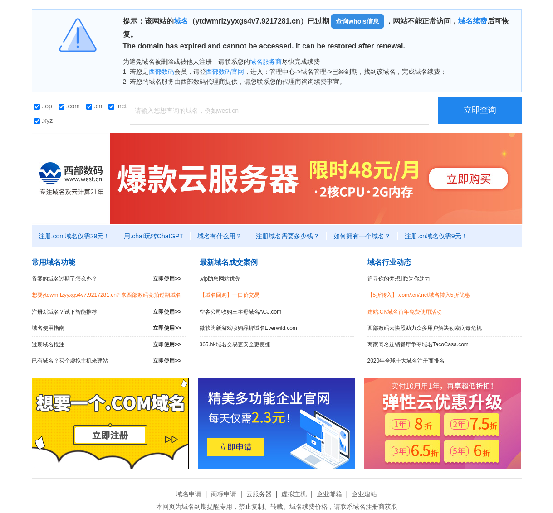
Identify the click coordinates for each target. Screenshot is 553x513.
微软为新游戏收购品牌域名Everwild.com (248, 328)
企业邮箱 (329, 494)
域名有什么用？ (219, 236)
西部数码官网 (225, 71)
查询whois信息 (357, 21)
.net (117, 106)
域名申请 (188, 494)
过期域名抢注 (106, 344)
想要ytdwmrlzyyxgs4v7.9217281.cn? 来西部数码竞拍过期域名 (106, 295)
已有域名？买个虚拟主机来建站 (106, 361)
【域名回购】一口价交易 (229, 295)
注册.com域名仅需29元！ (74, 236)
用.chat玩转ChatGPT (153, 236)
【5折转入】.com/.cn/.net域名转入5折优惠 (418, 295)
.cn (94, 106)
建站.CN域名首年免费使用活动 (404, 312)
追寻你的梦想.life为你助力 (399, 279)
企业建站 (364, 494)
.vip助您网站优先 (220, 279)
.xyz (43, 120)
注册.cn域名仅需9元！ (436, 236)
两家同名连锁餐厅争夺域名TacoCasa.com (418, 344)
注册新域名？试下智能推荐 (106, 312)
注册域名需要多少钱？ (287, 236)
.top (43, 106)
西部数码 (161, 71)
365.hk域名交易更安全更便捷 (235, 344)
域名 (181, 21)
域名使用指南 (106, 328)
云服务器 (259, 494)
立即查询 (480, 110)
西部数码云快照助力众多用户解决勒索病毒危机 (424, 328)
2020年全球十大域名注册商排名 (406, 361)
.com (69, 106)
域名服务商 (266, 61)
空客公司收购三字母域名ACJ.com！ (243, 312)
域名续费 (472, 21)
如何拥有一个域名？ (362, 236)
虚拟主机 (294, 494)
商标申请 (223, 494)
